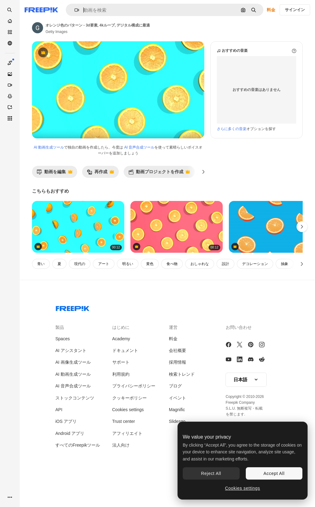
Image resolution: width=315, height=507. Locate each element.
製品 (59, 353)
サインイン (295, 9)
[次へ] (203, 198)
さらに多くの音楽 (231, 155)
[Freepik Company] (72, 333)
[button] (74, 10)
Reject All (211, 473)
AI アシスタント (70, 376)
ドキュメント (125, 376)
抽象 (284, 290)
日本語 (246, 406)
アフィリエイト (127, 459)
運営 (173, 353)
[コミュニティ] (10, 43)
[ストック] (10, 32)
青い (41, 290)
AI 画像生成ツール (73, 388)
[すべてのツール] (10, 118)
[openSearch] (10, 10)
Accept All (274, 473)
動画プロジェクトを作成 (159, 199)
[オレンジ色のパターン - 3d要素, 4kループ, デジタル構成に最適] (78, 253)
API (58, 435)
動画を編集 (54, 199)
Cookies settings (128, 435)
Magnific (177, 435)
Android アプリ (69, 459)
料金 (271, 9)
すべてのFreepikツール (77, 471)
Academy (121, 364)
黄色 (150, 290)
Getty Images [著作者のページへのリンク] (56, 32)
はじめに (121, 353)
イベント (177, 424)
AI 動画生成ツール (49, 173)
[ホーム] (10, 21)
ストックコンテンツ (74, 424)
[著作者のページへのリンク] (37, 27)
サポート (121, 388)
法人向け (121, 471)
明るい (127, 290)
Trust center (123, 447)
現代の (79, 290)
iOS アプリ (66, 447)
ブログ (175, 412)
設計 (225, 290)
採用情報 (177, 388)
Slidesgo (177, 447)
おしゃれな (199, 290)
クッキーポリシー (129, 424)
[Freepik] (41, 9)
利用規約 (121, 400)
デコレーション (255, 290)
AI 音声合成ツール (139, 173)
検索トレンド (182, 400)
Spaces (62, 364)
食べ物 (171, 290)
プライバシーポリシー (133, 412)
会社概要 (177, 376)
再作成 (100, 199)
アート (103, 290)
